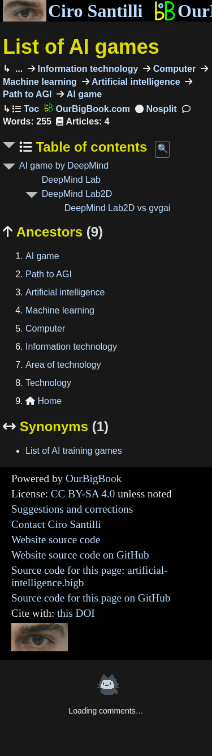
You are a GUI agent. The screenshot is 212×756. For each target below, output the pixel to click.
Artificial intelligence (134, 82)
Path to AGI (48, 274)
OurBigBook (94, 478)
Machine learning (59, 310)
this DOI (76, 613)
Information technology (86, 69)
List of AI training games (73, 451)
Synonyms (56, 426)
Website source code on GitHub (80, 555)
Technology (48, 383)
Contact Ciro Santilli (56, 524)
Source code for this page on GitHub (90, 598)
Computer (173, 69)
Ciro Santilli (72, 11)
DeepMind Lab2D (77, 194)
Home (43, 401)
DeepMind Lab (71, 179)
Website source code (55, 539)
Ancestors (53, 231)
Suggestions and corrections (72, 509)
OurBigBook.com (87, 109)
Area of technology (63, 365)
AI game (83, 94)
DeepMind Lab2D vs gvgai (117, 208)
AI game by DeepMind (64, 165)
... (17, 69)
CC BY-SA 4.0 (83, 494)
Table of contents (90, 146)
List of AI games (81, 46)
